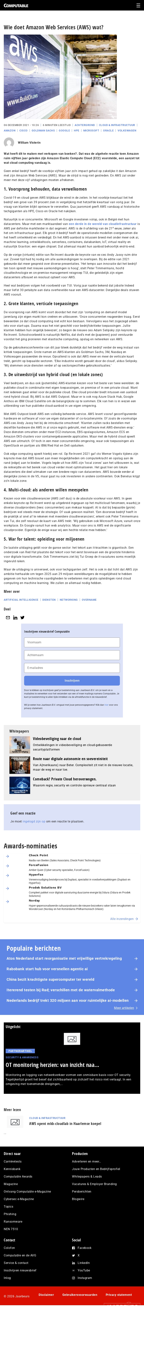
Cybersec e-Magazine (19, 1199)
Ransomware (13, 1221)
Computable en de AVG (20, 1255)
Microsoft (91, 130)
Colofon (9, 1248)
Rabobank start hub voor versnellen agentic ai (47, 969)
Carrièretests (13, 1161)
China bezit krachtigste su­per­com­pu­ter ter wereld (50, 979)
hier (106, 705)
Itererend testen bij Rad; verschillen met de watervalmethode (61, 990)
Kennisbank (12, 1169)
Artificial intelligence (21, 599)
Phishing (10, 1214)
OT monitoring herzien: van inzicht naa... (52, 1065)
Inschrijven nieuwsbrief (20, 1270)
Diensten (49, 599)
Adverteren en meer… (86, 1161)
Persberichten (81, 1191)
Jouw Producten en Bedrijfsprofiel (96, 1169)
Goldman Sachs (43, 130)
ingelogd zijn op (34, 821)
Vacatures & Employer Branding (94, 1184)
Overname (89, 599)
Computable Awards (18, 1176)
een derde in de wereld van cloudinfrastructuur (103, 224)
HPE (76, 130)
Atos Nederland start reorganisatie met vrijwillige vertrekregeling (64, 958)
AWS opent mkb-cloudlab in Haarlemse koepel (65, 1123)
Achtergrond (85, 125)
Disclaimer (46, 1295)
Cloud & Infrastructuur (117, 125)
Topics (8, 1206)
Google (64, 130)
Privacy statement (119, 1295)
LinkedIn (84, 1263)
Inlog (7, 1278)
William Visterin (29, 142)
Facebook (84, 1248)
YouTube (84, 1270)
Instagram (85, 1278)
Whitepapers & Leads (87, 1176)
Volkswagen (127, 130)
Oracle (108, 130)
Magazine (11, 1184)
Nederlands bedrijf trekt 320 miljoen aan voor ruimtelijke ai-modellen (68, 1000)
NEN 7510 (11, 1229)
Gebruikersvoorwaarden (79, 1295)
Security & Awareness (22, 1057)
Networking (69, 599)
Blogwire (78, 1199)
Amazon (9, 130)
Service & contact (16, 1263)
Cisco (23, 130)
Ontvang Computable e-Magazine (27, 1191)
